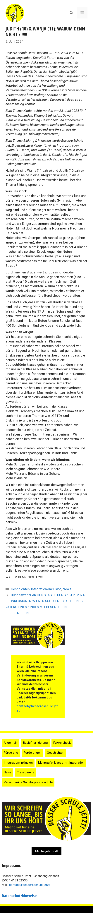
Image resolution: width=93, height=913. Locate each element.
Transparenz (25, 772)
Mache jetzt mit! (46, 851)
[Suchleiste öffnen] (71, 12)
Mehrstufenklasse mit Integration (61, 762)
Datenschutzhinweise (19, 895)
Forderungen (32, 752)
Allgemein (11, 742)
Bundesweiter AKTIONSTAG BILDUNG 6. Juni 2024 (47, 595)
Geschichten (20, 589)
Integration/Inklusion (46, 589)
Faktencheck (62, 742)
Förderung (11, 752)
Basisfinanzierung (35, 742)
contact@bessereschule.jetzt (29, 885)
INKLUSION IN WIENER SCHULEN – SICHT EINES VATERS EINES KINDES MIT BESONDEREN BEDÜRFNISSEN (44, 607)
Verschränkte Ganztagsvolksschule (28, 782)
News (67, 589)
